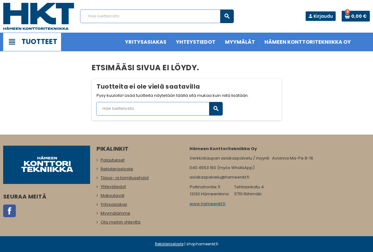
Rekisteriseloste (117, 169)
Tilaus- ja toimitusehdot (125, 178)
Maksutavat (112, 195)
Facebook (9, 211)
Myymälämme (115, 213)
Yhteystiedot (113, 187)
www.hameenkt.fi (207, 204)
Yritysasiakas (114, 204)
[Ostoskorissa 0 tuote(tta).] (356, 16)
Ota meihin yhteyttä (120, 222)
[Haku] (156, 16)
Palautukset (113, 160)
